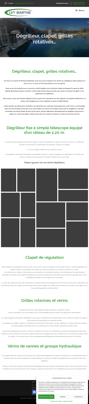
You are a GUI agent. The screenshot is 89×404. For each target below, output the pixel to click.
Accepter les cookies (46, 397)
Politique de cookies (56, 401)
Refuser (62, 397)
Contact (29, 398)
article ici (31, 83)
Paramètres (78, 397)
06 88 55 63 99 (79, 3)
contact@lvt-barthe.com (24, 3)
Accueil (22, 398)
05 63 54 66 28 (79, 4)
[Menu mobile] (80, 10)
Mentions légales (68, 401)
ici (33, 162)
